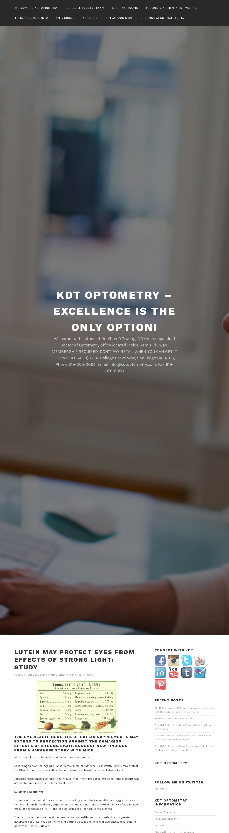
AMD (48, 798)
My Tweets (161, 778)
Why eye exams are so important (174, 708)
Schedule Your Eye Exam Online (173, 828)
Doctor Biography (165, 801)
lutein (118, 755)
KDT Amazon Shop (119, 17)
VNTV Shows (65, 17)
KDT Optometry (171, 752)
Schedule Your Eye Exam (85, 7)
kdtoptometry (59, 664)
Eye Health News (82, 664)
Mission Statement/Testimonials (172, 7)
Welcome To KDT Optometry (36, 7)
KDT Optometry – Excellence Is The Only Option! (114, 300)
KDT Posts (90, 17)
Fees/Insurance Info (31, 17)
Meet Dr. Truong (125, 7)
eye (77, 806)
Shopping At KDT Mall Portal (163, 17)
